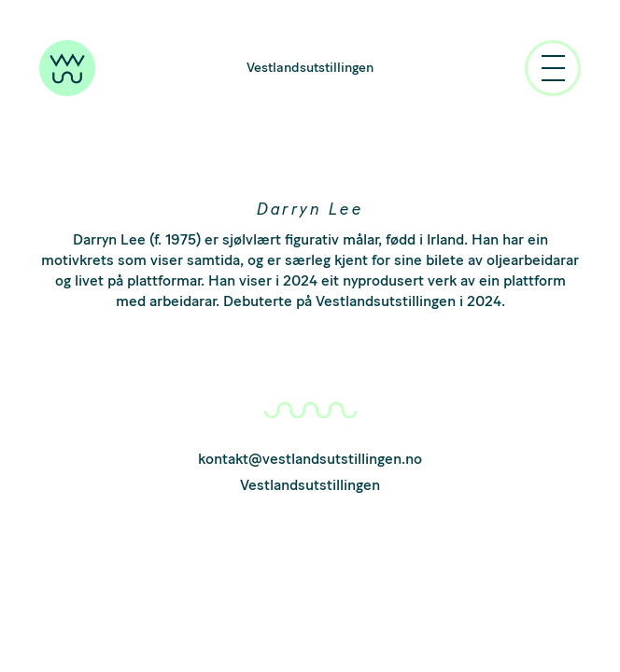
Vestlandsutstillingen (310, 67)
